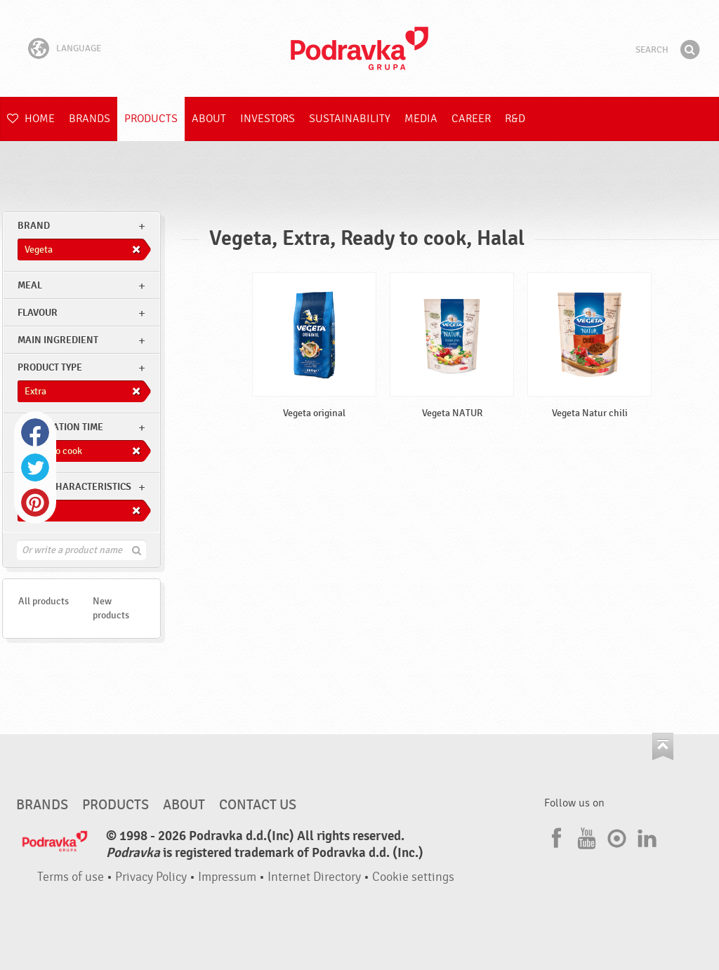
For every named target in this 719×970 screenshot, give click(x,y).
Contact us (257, 805)
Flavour (38, 313)
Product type (50, 367)
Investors (267, 118)
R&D (515, 118)
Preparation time (60, 427)
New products (111, 608)
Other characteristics (74, 487)
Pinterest (35, 503)
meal (30, 285)
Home (31, 118)
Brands (89, 118)
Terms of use (70, 877)
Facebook (35, 432)
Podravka (359, 48)
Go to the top (662, 746)
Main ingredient (58, 340)
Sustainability (349, 118)
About (209, 118)
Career (471, 118)
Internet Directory (314, 877)
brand (34, 226)
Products (151, 118)
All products (43, 601)
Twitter (35, 467)
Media (420, 118)
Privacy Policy (151, 877)
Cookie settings (413, 877)
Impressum (227, 877)
